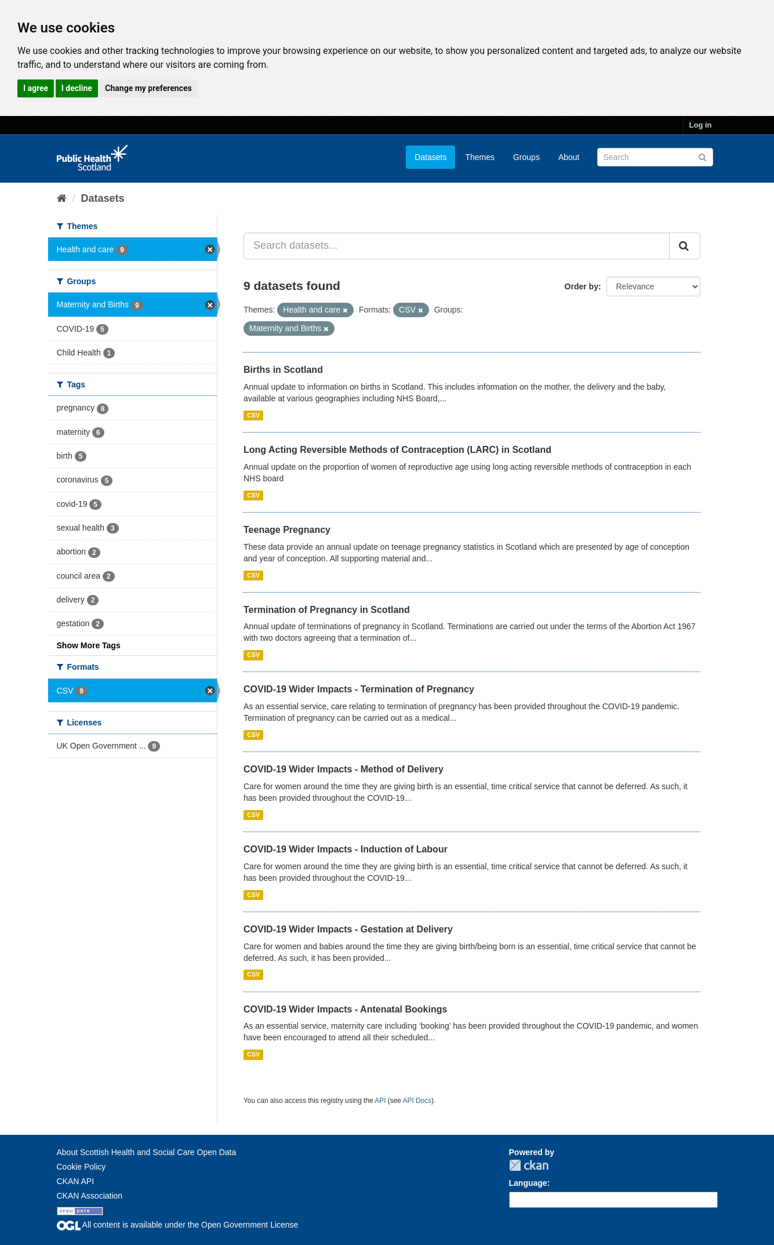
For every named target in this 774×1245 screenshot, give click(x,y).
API (380, 1101)
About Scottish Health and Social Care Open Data (147, 1152)
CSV (253, 415)
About (569, 157)
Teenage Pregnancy (287, 530)
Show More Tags (89, 645)
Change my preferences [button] (148, 88)
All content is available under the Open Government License (178, 1224)
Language (528, 1183)
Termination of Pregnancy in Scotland (327, 610)
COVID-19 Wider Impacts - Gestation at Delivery (348, 929)
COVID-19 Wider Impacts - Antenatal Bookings (345, 1009)
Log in (700, 125)
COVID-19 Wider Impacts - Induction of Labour (346, 849)
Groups (526, 157)
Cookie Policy (81, 1166)
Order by (581, 286)
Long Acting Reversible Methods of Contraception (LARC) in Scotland (397, 450)
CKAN (528, 1165)
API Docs (417, 1101)
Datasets (430, 157)
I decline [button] (76, 88)
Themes (480, 157)
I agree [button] (35, 88)
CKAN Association (90, 1195)
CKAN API (76, 1181)
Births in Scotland (283, 370)
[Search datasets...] (457, 246)
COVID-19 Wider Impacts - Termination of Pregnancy (359, 689)
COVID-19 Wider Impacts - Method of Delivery (344, 769)
